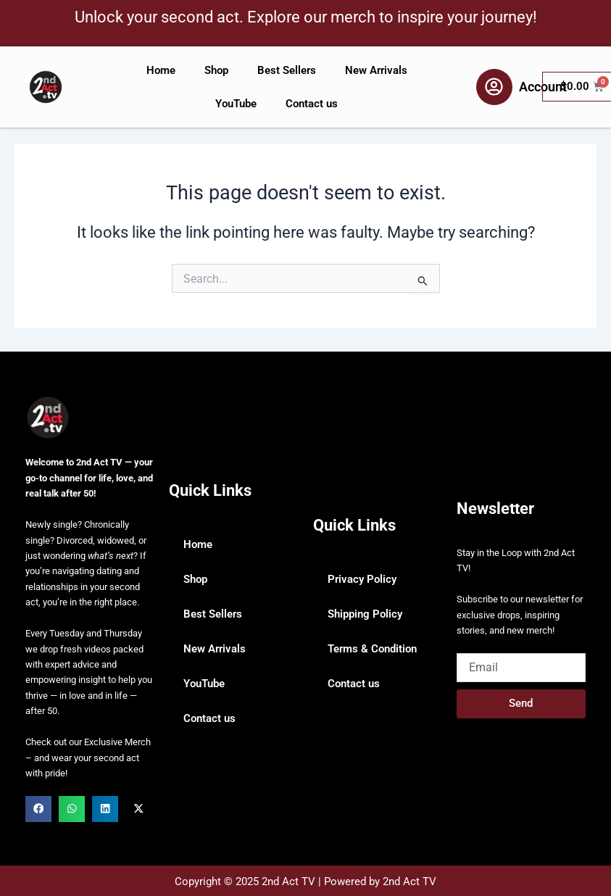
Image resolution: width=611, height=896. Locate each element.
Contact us (312, 103)
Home (160, 70)
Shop (216, 70)
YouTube (236, 103)
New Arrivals (376, 70)
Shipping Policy (365, 614)
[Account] (494, 87)
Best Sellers (286, 70)
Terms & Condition (372, 648)
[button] (38, 809)
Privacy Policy (362, 579)
